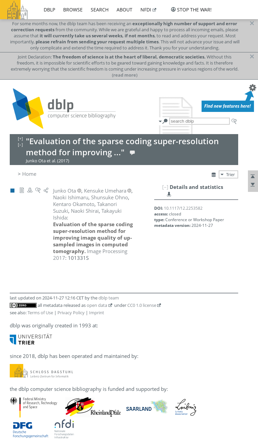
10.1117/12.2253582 (183, 208)
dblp (49, 9)
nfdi (145, 9)
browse (73, 9)
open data (97, 305)
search (100, 9)
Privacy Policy (71, 313)
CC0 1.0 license (141, 305)
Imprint (96, 313)
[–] (165, 187)
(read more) (124, 75)
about (124, 9)
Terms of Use (40, 313)
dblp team (108, 298)
